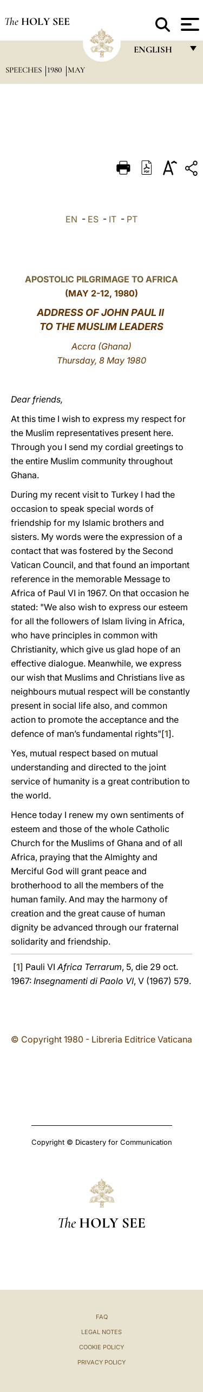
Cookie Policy (101, 1347)
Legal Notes (101, 1332)
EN (71, 219)
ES (93, 219)
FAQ (102, 1317)
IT (112, 219)
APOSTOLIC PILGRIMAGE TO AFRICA (101, 279)
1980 (55, 70)
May (76, 70)
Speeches (24, 70)
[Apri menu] (188, 24)
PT (132, 219)
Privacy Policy (101, 1362)
